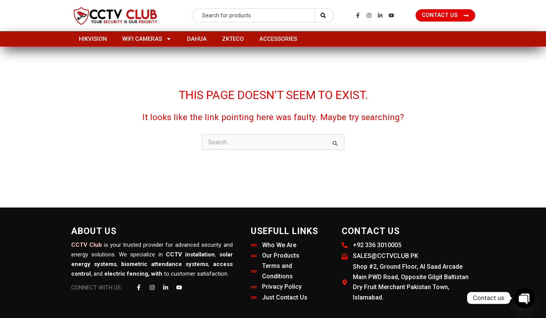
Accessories (278, 38)
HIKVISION (93, 38)
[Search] (324, 15)
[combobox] (253, 15)
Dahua (197, 38)
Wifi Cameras (147, 38)
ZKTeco (233, 38)
